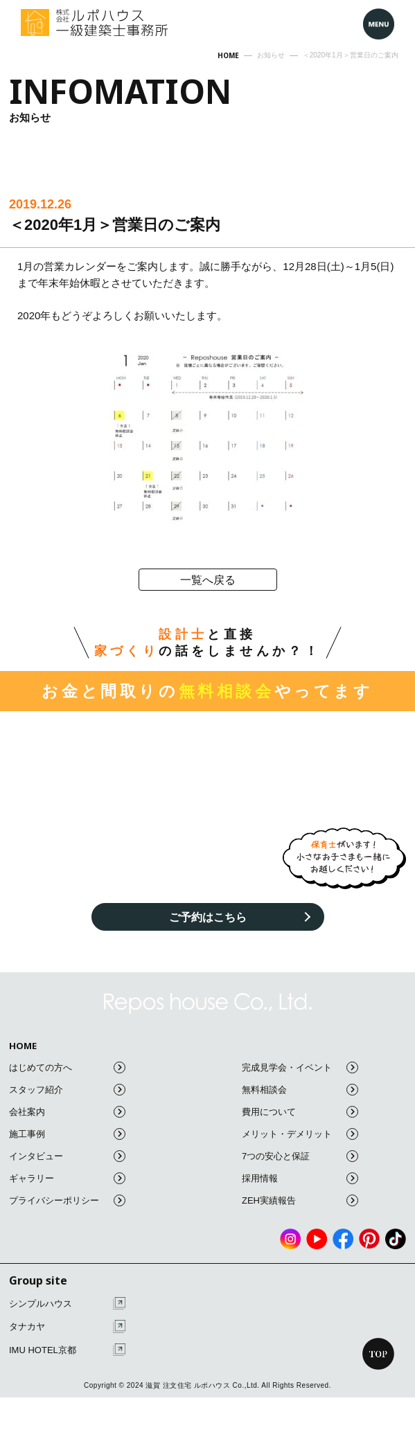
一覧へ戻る (208, 580)
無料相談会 (300, 1090)
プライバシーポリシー (67, 1200)
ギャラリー (67, 1178)
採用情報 (300, 1178)
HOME (23, 1046)
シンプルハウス (67, 1303)
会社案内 (67, 1112)
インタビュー (67, 1156)
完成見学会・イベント (300, 1067)
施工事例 (67, 1134)
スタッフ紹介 (67, 1090)
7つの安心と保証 (300, 1156)
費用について (300, 1112)
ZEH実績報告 (300, 1200)
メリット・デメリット (300, 1134)
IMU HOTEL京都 (67, 1350)
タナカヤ (67, 1326)
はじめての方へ (67, 1067)
